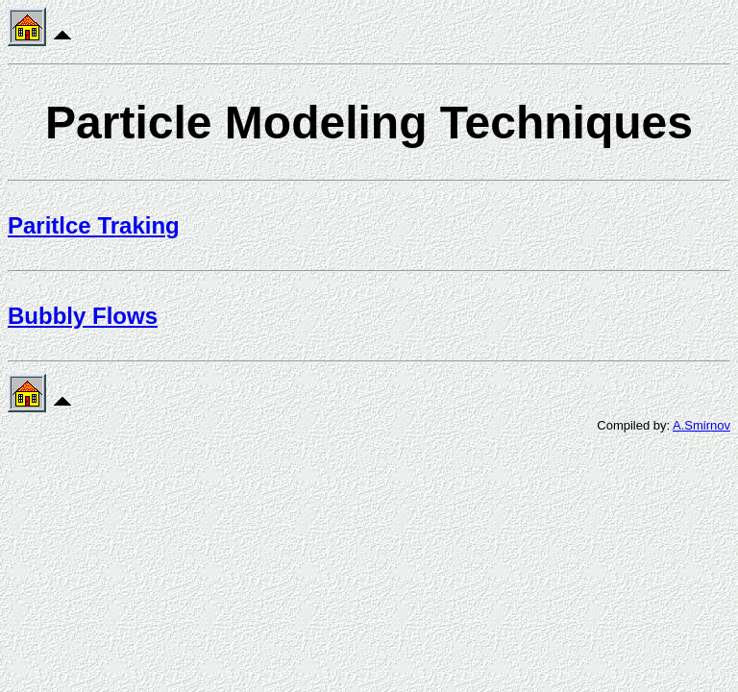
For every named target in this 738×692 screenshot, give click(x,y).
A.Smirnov (701, 425)
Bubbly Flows (83, 316)
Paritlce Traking (94, 225)
